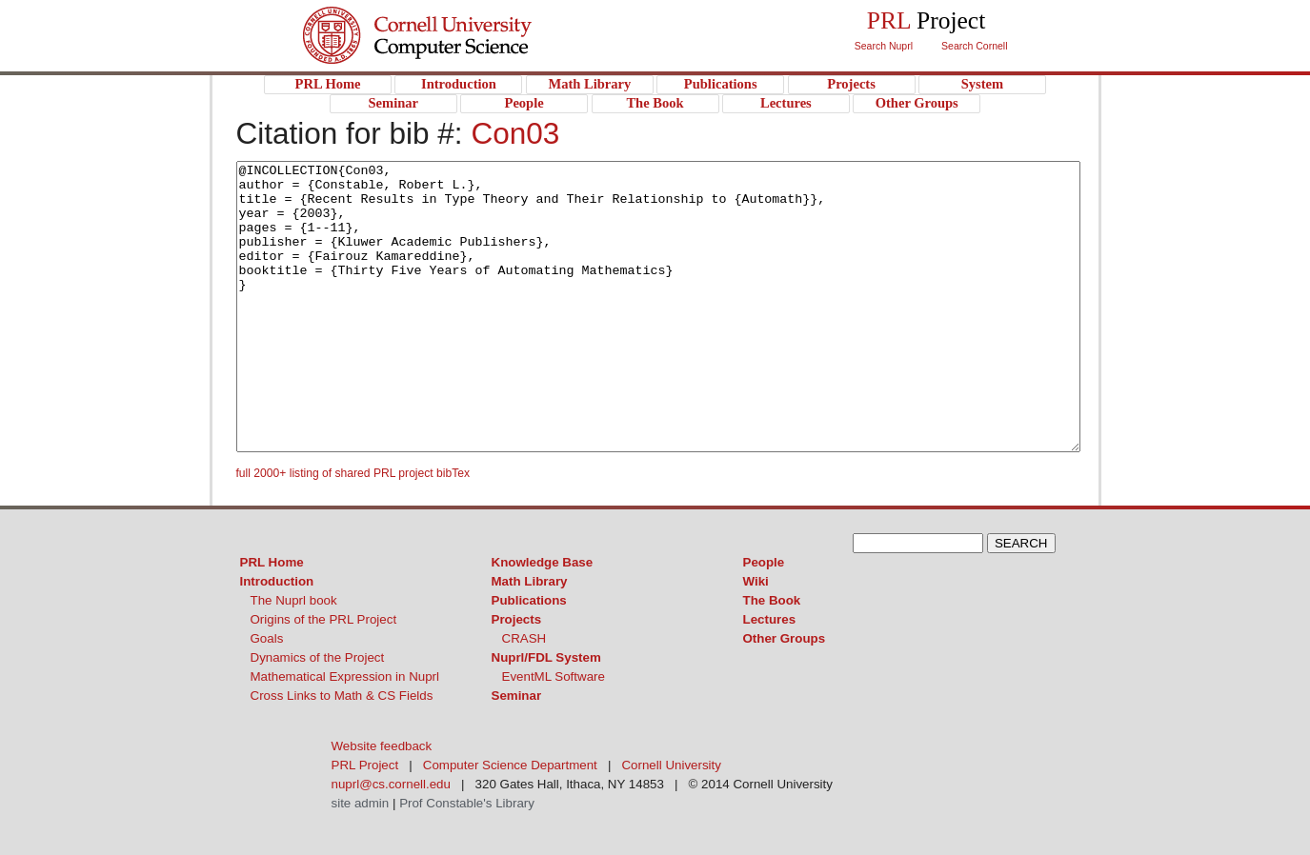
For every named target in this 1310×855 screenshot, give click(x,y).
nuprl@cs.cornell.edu (391, 784)
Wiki (756, 581)
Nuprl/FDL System (546, 657)
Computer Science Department (510, 765)
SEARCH (1021, 543)
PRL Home (272, 562)
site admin (361, 803)
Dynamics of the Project (318, 657)
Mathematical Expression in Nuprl (345, 676)
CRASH (524, 638)
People (764, 562)
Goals (267, 638)
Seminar (517, 695)
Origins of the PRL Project (324, 619)
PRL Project (456, 53)
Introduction (277, 581)
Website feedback (382, 746)
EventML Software (553, 676)
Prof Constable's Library (466, 803)
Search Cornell (974, 45)
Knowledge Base (543, 562)
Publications (529, 600)
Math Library (530, 581)
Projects (517, 619)
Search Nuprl (884, 45)
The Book (772, 600)
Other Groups (784, 638)
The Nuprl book (294, 600)
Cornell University (456, 18)
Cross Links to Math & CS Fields (342, 695)
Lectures (769, 619)
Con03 (515, 133)
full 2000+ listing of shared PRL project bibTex (353, 473)
